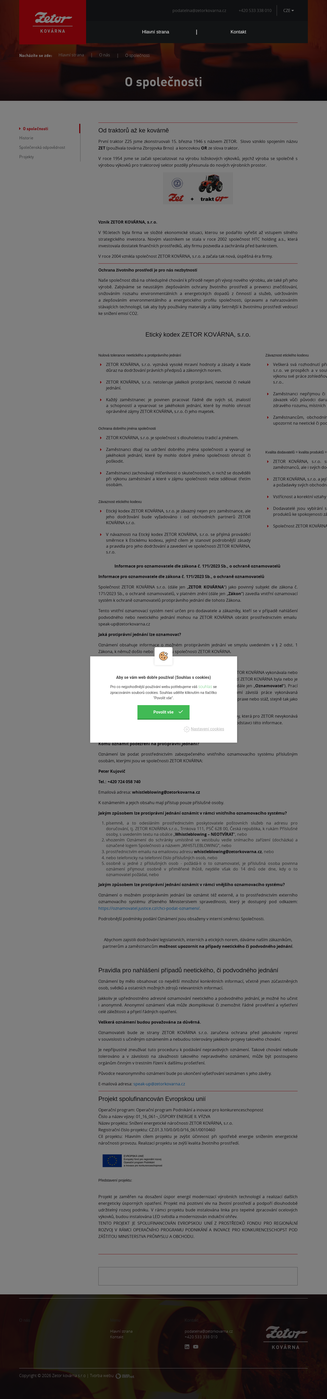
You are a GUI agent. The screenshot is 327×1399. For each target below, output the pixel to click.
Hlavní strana (155, 31)
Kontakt (238, 31)
